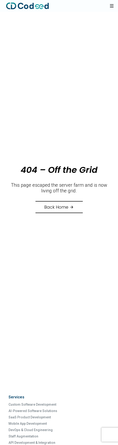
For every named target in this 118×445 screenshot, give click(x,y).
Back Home (59, 207)
